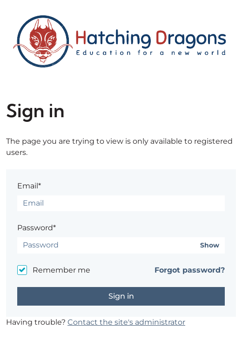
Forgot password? (190, 270)
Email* (29, 185)
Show (209, 245)
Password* (36, 227)
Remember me (61, 270)
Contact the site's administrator (126, 322)
